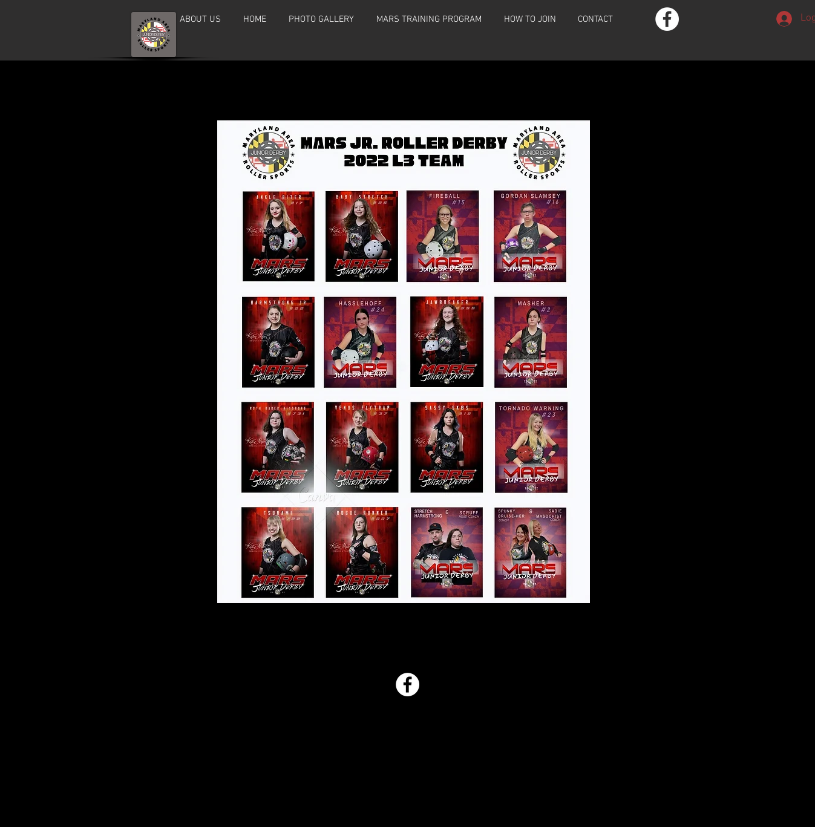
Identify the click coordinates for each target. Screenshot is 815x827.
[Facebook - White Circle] (667, 19)
